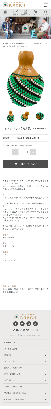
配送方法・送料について (25, 368)
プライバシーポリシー (25, 387)
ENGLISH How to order (25, 399)
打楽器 (17, 43)
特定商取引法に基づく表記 (25, 393)
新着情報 (25, 355)
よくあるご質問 (25, 349)
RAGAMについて (25, 342)
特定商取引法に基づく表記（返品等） (18, 146)
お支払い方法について (25, 361)
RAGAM (22, 335)
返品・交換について (25, 374)
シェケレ (33, 43)
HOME (5, 43)
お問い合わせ (25, 380)
